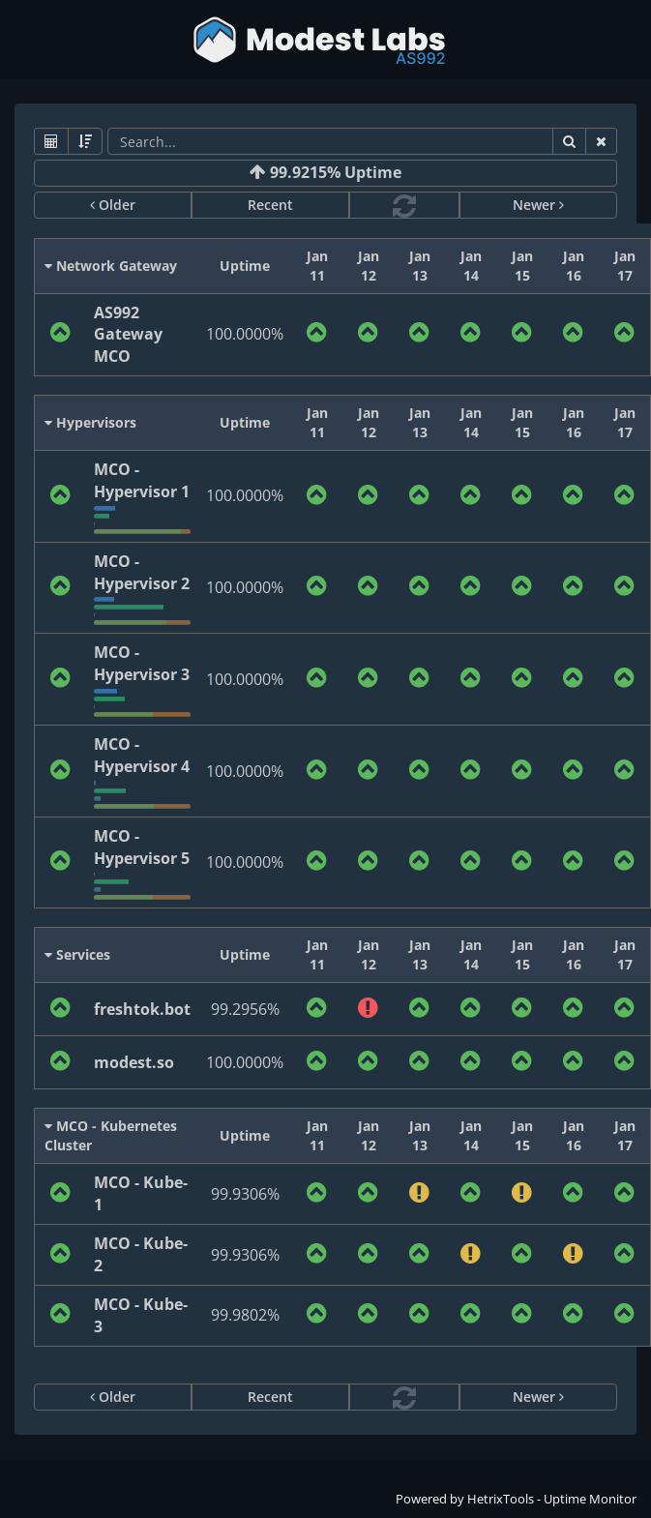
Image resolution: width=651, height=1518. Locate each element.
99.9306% (245, 1194)
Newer (538, 204)
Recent (270, 204)
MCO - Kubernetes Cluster (110, 1135)
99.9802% (245, 1314)
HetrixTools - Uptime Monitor (551, 1498)
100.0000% (244, 333)
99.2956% (245, 1009)
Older (112, 204)
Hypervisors (90, 422)
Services (77, 954)
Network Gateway (110, 265)
